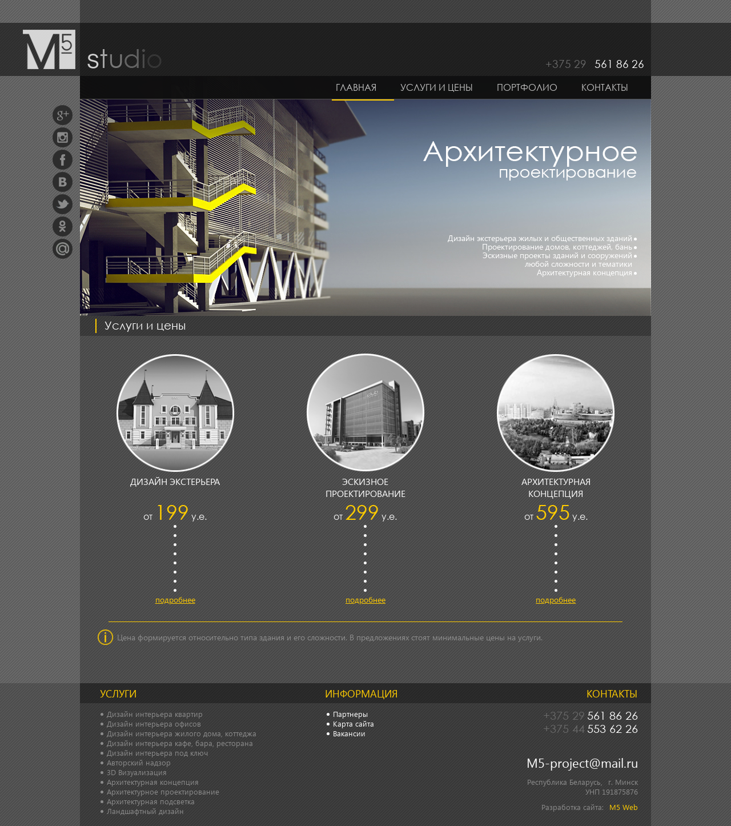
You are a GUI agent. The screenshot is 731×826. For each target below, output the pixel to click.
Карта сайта (353, 723)
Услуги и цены (436, 87)
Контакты (604, 87)
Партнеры (350, 714)
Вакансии (349, 733)
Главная (356, 87)
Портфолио (527, 87)
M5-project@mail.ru (582, 762)
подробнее (175, 599)
